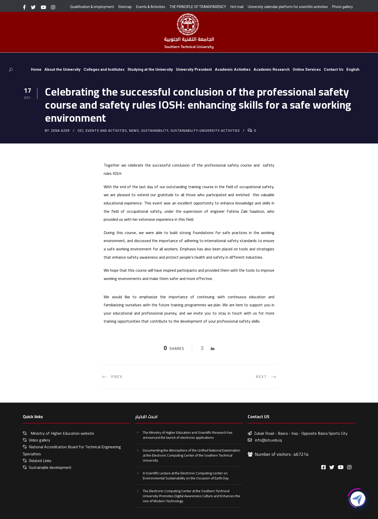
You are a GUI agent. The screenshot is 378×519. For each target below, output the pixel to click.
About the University (62, 69)
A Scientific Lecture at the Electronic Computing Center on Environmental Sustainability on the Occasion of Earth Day (186, 475)
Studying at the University (150, 69)
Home (36, 69)
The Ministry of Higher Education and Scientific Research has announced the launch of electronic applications (187, 435)
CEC (81, 130)
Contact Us (333, 69)
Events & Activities (150, 7)
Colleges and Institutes (104, 69)
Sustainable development (50, 467)
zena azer (60, 130)
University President (194, 69)
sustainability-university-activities (205, 130)
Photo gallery (342, 7)
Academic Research (272, 69)
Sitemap (125, 7)
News (134, 130)
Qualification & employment (92, 7)
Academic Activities (232, 69)
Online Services (307, 69)
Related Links (40, 460)
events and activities (106, 130)
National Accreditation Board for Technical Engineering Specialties (72, 450)
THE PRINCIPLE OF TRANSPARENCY (197, 7)
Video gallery (39, 440)
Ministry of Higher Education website (62, 433)
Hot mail (236, 7)
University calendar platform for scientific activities (288, 7)
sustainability (154, 130)
